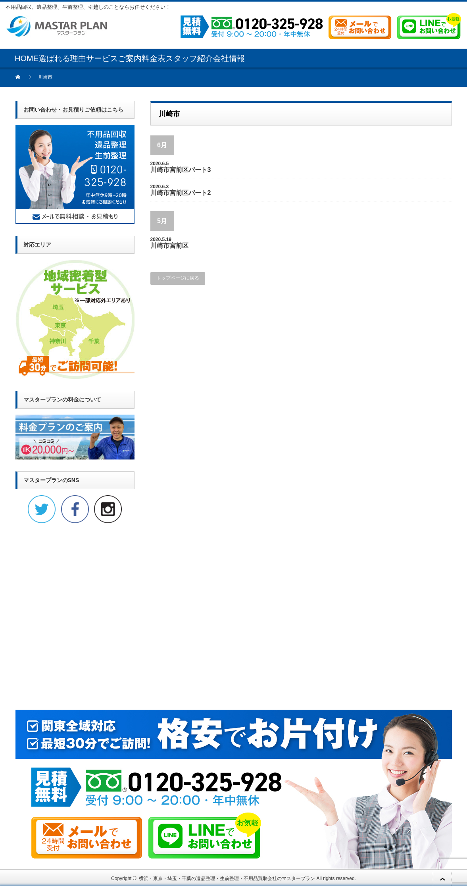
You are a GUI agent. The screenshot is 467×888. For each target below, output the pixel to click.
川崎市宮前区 (169, 245)
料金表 (153, 58)
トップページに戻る (177, 278)
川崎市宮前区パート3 (180, 169)
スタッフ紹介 (189, 58)
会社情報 (229, 58)
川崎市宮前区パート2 (180, 192)
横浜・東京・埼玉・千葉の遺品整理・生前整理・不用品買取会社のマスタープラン (227, 878)
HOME (26, 58)
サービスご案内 (114, 58)
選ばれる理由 (62, 58)
